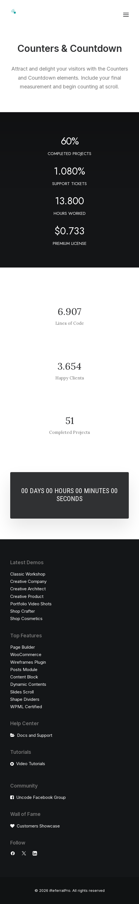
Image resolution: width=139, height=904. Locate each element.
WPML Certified (26, 706)
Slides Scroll (22, 692)
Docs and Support (34, 735)
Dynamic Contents (28, 684)
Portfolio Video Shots (31, 603)
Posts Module (23, 669)
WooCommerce (25, 654)
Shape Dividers (24, 699)
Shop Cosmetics (26, 618)
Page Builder (22, 647)
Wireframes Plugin (28, 662)
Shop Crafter (22, 611)
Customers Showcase (38, 826)
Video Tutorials (30, 763)
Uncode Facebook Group (41, 797)
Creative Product (26, 596)
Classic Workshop (27, 574)
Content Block (24, 677)
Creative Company (28, 581)
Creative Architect (28, 588)
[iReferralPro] (45, 15)
